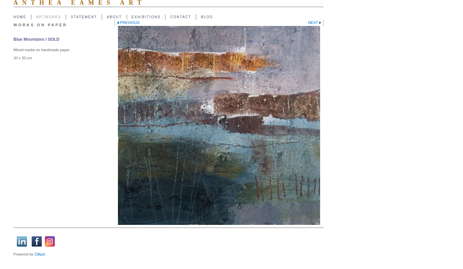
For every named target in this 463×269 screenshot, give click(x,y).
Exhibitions (146, 17)
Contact (180, 17)
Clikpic (39, 254)
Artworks (48, 17)
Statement (84, 17)
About (114, 17)
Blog (207, 17)
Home (19, 17)
